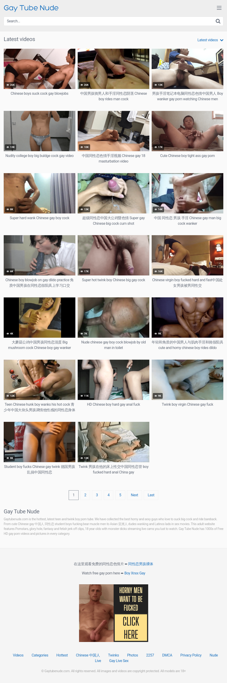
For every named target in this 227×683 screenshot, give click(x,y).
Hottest (62, 655)
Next (134, 495)
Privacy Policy (191, 655)
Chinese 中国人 (88, 655)
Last (151, 495)
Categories (40, 655)
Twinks (113, 655)
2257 (150, 655)
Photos (132, 655)
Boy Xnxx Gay (134, 573)
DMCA (167, 655)
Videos (18, 655)
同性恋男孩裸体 (140, 564)
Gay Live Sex (119, 661)
